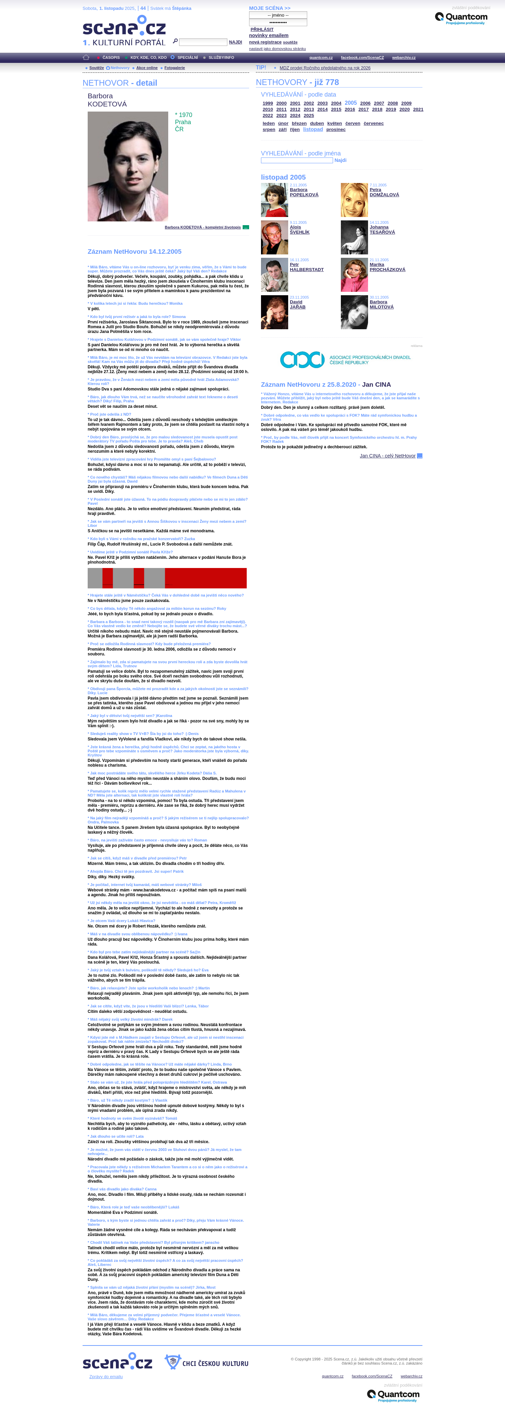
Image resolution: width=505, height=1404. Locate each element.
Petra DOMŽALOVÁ (384, 192)
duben (317, 123)
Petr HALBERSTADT (307, 267)
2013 (309, 109)
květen (334, 123)
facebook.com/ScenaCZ (362, 57)
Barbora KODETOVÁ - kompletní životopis (203, 227)
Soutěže (96, 68)
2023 (281, 115)
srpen (269, 129)
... (245, 227)
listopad (313, 129)
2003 (322, 103)
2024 (295, 115)
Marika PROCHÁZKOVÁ (387, 267)
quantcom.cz (321, 57)
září (282, 129)
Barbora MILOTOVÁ (382, 304)
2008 (393, 103)
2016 (350, 109)
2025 (309, 115)
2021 (418, 109)
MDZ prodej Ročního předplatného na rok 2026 (325, 67)
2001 (295, 103)
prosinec (336, 129)
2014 (322, 109)
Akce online (147, 68)
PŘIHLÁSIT (262, 29)
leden (269, 123)
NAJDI (235, 42)
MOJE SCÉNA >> (270, 8)
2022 (268, 115)
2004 (336, 103)
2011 (281, 109)
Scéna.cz (94, 17)
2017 (364, 109)
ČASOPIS (111, 57)
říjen (295, 129)
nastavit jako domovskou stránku (277, 49)
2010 (268, 109)
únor (283, 123)
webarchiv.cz (404, 57)
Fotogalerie (174, 68)
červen (352, 123)
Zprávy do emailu (106, 1376)
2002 (309, 103)
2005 (351, 103)
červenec (374, 123)
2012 (295, 109)
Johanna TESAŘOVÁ (382, 229)
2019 (391, 109)
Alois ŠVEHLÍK (300, 229)
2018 (377, 109)
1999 (268, 103)
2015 (336, 109)
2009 (406, 103)
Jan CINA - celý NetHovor (388, 455)
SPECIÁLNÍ (188, 57)
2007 (379, 103)
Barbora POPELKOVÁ (304, 192)
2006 (365, 103)
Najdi (340, 160)
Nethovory (120, 68)
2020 (405, 109)
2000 (281, 103)
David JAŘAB (298, 304)
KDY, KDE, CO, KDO (148, 57)
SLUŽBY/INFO (221, 57)
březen (299, 123)
